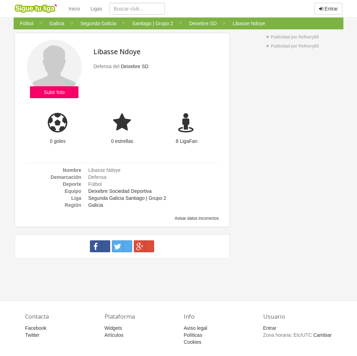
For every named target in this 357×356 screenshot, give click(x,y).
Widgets (113, 328)
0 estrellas (122, 141)
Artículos (114, 335)
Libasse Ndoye (116, 51)
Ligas (96, 9)
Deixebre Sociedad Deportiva (120, 191)
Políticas (193, 335)
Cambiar (322, 335)
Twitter (32, 335)
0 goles (58, 141)
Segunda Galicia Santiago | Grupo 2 (127, 198)
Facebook (35, 328)
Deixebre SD (134, 66)
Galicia (95, 205)
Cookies (193, 342)
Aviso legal (195, 328)
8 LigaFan (186, 141)
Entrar (328, 9)
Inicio (74, 9)
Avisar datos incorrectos (196, 218)
